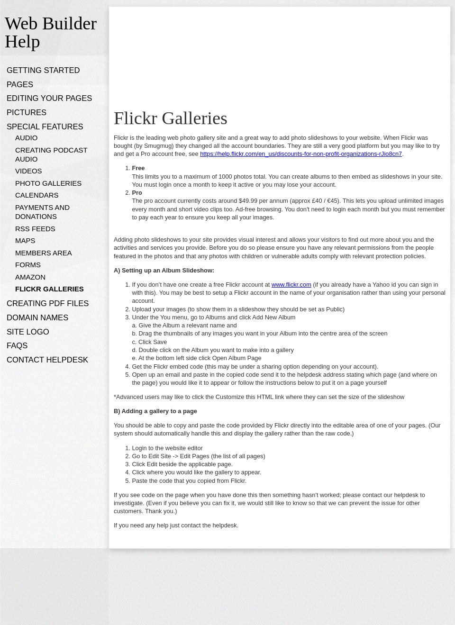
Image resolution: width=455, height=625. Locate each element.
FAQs (17, 345)
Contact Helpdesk (47, 359)
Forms (28, 265)
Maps (25, 240)
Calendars (37, 195)
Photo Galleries (48, 183)
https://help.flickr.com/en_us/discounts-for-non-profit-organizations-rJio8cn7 (301, 153)
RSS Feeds (35, 229)
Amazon (30, 277)
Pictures (26, 112)
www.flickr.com (291, 284)
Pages (20, 84)
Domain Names (37, 317)
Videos (28, 171)
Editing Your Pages (49, 98)
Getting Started (43, 70)
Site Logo (28, 331)
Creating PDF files (48, 303)
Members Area (43, 253)
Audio (26, 138)
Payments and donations (42, 211)
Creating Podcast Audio (51, 154)
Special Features (45, 126)
